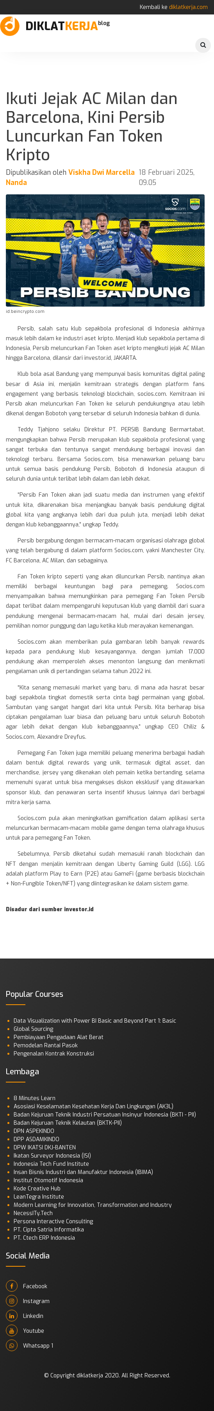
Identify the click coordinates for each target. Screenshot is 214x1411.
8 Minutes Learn (34, 1098)
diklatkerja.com (188, 7)
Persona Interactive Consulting (53, 1221)
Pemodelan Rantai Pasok (46, 1045)
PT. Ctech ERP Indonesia (44, 1238)
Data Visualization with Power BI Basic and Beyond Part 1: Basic (95, 1021)
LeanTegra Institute (39, 1197)
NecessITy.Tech (33, 1213)
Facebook (26, 1286)
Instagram (28, 1301)
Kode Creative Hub (37, 1188)
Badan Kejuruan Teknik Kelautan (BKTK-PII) (68, 1123)
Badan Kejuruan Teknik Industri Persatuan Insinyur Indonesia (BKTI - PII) (105, 1114)
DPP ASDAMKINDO (36, 1139)
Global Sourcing (33, 1029)
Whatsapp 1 (29, 1345)
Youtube (25, 1330)
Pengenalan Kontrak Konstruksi (54, 1053)
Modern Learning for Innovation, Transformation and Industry (93, 1205)
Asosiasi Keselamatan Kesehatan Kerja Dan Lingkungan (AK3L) (93, 1106)
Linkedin (24, 1315)
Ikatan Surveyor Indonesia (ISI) (52, 1156)
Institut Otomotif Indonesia (48, 1180)
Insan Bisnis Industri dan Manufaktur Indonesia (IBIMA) (83, 1172)
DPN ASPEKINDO (34, 1131)
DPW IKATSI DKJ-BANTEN (45, 1147)
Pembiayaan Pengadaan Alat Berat (58, 1037)
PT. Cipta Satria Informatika (49, 1229)
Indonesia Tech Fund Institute (51, 1164)
